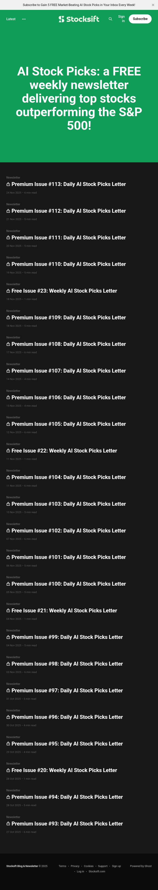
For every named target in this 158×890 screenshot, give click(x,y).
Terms (62, 866)
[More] (24, 19)
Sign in (121, 19)
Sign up (116, 866)
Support (103, 866)
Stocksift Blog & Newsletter (22, 866)
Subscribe (140, 19)
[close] (153, 5)
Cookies (89, 866)
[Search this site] (110, 19)
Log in (80, 871)
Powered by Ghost (141, 866)
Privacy (75, 866)
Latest (11, 19)
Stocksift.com (97, 871)
